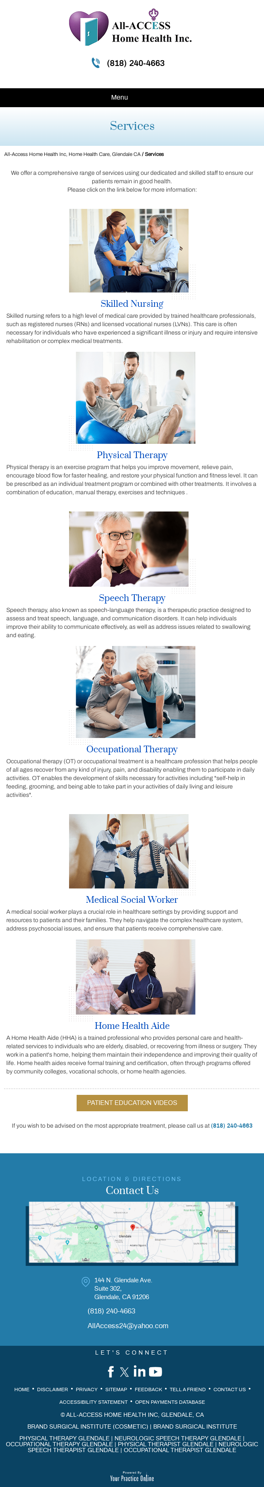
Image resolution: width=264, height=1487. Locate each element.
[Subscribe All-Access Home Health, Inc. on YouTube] (156, 1371)
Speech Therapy (132, 598)
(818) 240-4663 (136, 63)
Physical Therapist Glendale (165, 1444)
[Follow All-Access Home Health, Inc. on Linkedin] (140, 1371)
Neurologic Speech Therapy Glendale (178, 1439)
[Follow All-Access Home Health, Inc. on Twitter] (124, 1371)
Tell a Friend (188, 1389)
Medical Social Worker (132, 900)
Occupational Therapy (132, 750)
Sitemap (116, 1389)
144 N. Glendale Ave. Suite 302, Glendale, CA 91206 (123, 1288)
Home (21, 1389)
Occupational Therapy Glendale (59, 1444)
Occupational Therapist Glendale (180, 1450)
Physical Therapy (132, 455)
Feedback (148, 1389)
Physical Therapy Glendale (64, 1439)
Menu (130, 98)
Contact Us (229, 1389)
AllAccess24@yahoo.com (128, 1325)
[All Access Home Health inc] (130, 27)
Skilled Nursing (132, 304)
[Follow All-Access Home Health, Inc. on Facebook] (108, 1371)
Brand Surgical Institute (195, 1427)
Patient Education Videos (132, 1103)
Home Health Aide (132, 1026)
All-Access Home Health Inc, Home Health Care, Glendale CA (72, 154)
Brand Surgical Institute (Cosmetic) (87, 1427)
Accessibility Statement (93, 1402)
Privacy (87, 1389)
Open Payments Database (170, 1402)
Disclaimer (52, 1389)
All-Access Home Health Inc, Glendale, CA (135, 1415)
